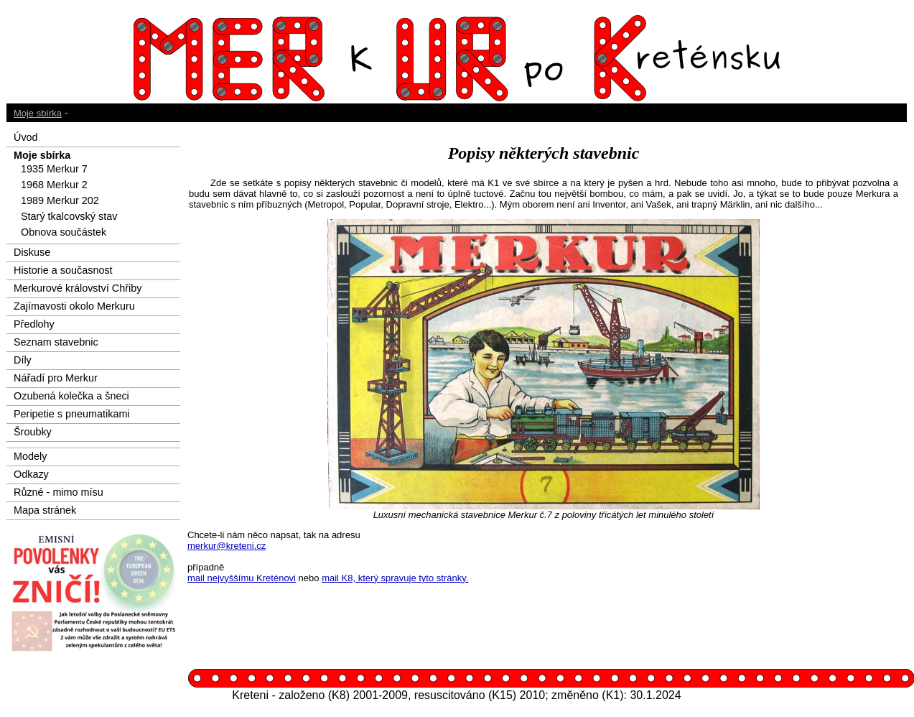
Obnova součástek (63, 232)
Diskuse (32, 252)
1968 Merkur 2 (54, 184)
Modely (30, 456)
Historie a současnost (63, 270)
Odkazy (31, 474)
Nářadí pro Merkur (56, 378)
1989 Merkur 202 (60, 200)
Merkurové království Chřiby (77, 288)
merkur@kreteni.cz (226, 545)
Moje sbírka (38, 113)
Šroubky (33, 432)
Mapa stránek (45, 510)
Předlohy (34, 324)
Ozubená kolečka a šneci (71, 396)
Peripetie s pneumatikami (72, 414)
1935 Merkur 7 (54, 169)
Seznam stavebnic (56, 342)
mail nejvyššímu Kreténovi (241, 578)
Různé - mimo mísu (58, 492)
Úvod (26, 137)
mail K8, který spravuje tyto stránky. (395, 578)
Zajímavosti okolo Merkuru (74, 306)
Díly (23, 360)
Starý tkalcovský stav (69, 216)
